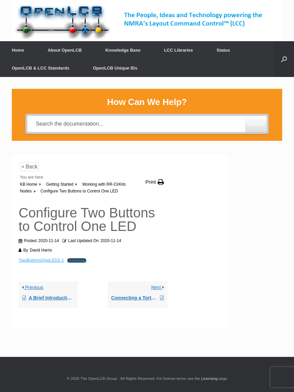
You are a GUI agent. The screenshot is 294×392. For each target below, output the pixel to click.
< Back (29, 166)
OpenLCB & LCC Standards (40, 68)
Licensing (209, 378)
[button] (154, 181)
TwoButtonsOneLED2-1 (41, 260)
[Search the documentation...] (136, 124)
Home (18, 50)
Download (76, 260)
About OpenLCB (65, 50)
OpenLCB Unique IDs (115, 68)
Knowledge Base (122, 50)
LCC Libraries (178, 50)
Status (223, 50)
